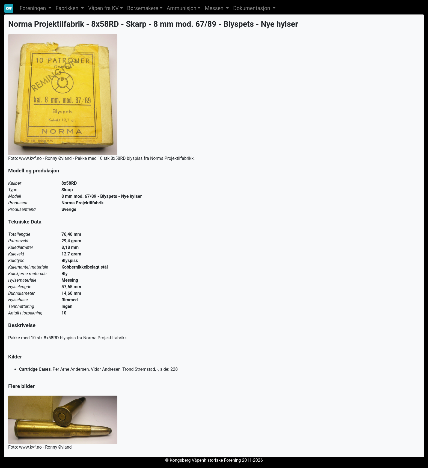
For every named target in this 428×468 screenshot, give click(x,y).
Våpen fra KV (103, 8)
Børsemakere (142, 8)
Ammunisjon (182, 8)
